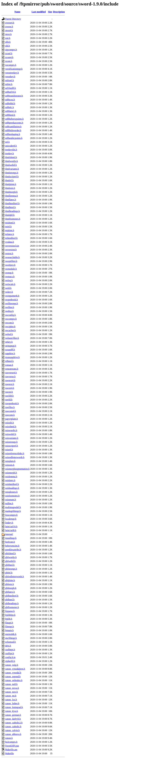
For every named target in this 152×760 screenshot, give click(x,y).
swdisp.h (9, 311)
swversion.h (11, 249)
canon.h (9, 738)
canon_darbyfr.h (13, 719)
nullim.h (9, 503)
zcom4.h (9, 57)
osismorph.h (11, 472)
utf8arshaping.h (12, 134)
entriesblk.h (10, 634)
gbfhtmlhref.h (11, 595)
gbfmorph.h (10, 588)
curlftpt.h (9, 653)
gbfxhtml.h (10, 553)
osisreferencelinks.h (14, 453)
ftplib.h (8, 619)
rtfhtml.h (9, 361)
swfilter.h (9, 307)
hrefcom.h (10, 542)
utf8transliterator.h (14, 96)
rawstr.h (9, 392)
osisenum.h (10, 499)
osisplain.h (10, 461)
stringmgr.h (10, 345)
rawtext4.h (10, 380)
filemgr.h (9, 626)
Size (50, 12)
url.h (7, 142)
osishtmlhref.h (12, 484)
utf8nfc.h (9, 107)
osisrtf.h (9, 449)
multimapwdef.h (13, 507)
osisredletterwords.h (14, 457)
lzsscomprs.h (11, 515)
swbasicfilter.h (12, 338)
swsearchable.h (12, 257)
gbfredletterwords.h (14, 576)
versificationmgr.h (14, 69)
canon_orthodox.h (13, 680)
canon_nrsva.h (12, 688)
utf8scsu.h (10, 99)
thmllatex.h (10, 199)
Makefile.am (11, 749)
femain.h (9, 630)
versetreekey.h (12, 72)
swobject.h (10, 265)
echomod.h (10, 642)
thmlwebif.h (11, 165)
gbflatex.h (10, 592)
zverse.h (9, 26)
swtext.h (9, 253)
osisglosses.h (11, 492)
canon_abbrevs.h (13, 734)
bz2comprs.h (11, 742)
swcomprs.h (11, 319)
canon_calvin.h (12, 730)
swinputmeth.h (12, 296)
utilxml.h (9, 80)
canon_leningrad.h (14, 707)
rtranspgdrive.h (12, 357)
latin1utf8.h (10, 530)
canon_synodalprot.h (15, 669)
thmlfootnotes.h (12, 219)
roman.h (9, 365)
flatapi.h (9, 622)
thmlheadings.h (12, 211)
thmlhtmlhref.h (12, 203)
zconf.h (8, 53)
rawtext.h (9, 384)
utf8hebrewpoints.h (14, 119)
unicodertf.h (11, 146)
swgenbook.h (11, 299)
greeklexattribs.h (13, 549)
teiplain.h (9, 230)
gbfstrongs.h (11, 569)
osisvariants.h (11, 438)
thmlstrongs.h (11, 172)
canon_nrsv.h (11, 692)
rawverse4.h (11, 372)
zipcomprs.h (11, 49)
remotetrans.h (11, 369)
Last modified (39, 12)
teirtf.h (8, 226)
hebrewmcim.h (12, 545)
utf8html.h (10, 115)
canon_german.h (13, 715)
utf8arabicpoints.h (13, 138)
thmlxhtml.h (11, 157)
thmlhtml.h (10, 207)
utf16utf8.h (10, 88)
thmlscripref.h (12, 176)
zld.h (7, 46)
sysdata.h (9, 242)
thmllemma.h (11, 196)
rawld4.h (9, 395)
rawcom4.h (10, 411)
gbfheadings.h (12, 603)
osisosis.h (9, 465)
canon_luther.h (12, 703)
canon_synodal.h (13, 672)
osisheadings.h (12, 488)
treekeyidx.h (11, 149)
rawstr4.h (9, 388)
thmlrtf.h (9, 180)
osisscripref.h (11, 445)
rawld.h (8, 399)
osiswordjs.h (11, 430)
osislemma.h (11, 476)
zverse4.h (9, 22)
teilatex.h (9, 234)
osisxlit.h (9, 422)
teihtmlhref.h (11, 238)
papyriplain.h (11, 419)
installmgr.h (10, 538)
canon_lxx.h (11, 699)
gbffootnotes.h (12, 607)
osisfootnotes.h (12, 495)
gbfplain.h (10, 580)
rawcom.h (10, 415)
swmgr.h (9, 272)
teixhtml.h (10, 222)
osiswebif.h (10, 434)
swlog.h (9, 280)
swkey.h (9, 292)
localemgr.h (10, 519)
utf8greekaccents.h (14, 122)
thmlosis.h (10, 188)
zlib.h (8, 42)
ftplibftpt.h (10, 615)
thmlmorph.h (11, 192)
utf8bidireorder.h (13, 130)
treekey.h (9, 153)
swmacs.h (10, 276)
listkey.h (9, 522)
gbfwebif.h (10, 561)
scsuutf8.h (10, 349)
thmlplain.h (10, 184)
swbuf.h (9, 334)
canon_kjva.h (11, 711)
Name (17, 12)
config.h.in (10, 657)
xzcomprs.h (10, 65)
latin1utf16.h (11, 526)
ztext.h (8, 34)
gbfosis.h (9, 584)
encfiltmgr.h (11, 638)
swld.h (8, 288)
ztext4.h (9, 30)
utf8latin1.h (10, 111)
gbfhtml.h (10, 599)
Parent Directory (13, 19)
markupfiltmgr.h (13, 511)
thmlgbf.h (10, 215)
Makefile (9, 753)
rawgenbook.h (12, 403)
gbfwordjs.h (11, 557)
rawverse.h (10, 376)
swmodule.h (11, 269)
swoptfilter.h (11, 261)
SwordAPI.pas (12, 745)
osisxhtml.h (10, 426)
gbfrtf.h (8, 572)
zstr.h (7, 38)
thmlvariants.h (12, 169)
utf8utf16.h (10, 92)
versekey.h (10, 76)
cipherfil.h (10, 661)
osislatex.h (10, 480)
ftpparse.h (10, 611)
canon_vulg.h (11, 665)
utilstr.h (8, 84)
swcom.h (9, 322)
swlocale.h (10, 284)
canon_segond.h (13, 676)
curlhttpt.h (10, 649)
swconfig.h (10, 315)
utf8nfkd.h (10, 103)
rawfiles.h (10, 407)
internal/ (9, 534)
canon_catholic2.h (14, 722)
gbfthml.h (10, 565)
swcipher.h (10, 326)
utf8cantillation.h (13, 126)
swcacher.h (10, 330)
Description (59, 12)
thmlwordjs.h (11, 161)
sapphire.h (10, 353)
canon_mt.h (10, 695)
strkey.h (9, 342)
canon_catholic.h (13, 726)
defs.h (8, 645)
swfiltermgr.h (11, 303)
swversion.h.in (12, 246)
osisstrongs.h (11, 442)
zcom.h (8, 61)
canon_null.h (11, 684)
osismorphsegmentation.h (17, 469)
